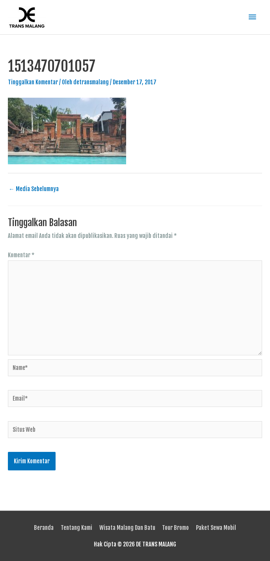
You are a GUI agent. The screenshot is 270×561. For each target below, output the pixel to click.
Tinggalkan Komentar (33, 82)
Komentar (21, 255)
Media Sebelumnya (34, 189)
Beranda (44, 527)
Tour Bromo (175, 527)
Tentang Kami (76, 527)
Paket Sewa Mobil (216, 527)
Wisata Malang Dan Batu (127, 527)
